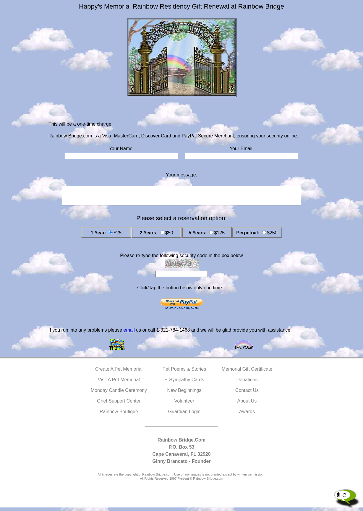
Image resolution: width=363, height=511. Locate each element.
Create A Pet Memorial (118, 372)
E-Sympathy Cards (184, 383)
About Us (247, 404)
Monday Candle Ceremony (119, 393)
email (128, 333)
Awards (247, 415)
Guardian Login (184, 415)
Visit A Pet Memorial (119, 383)
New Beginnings (184, 393)
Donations (246, 383)
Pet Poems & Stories (184, 372)
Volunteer (184, 404)
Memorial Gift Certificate (247, 372)
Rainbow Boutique (119, 415)
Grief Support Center (119, 404)
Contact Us (247, 393)
